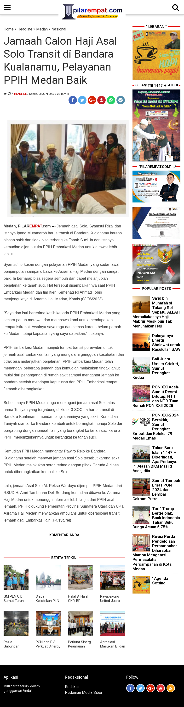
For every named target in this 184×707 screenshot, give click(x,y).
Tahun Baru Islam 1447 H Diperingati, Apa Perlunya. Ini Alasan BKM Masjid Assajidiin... (154, 459)
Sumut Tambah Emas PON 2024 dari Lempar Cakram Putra (156, 489)
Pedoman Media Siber (83, 692)
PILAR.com (34, 226)
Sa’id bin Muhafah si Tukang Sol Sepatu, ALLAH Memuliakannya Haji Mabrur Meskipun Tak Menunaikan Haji (156, 312)
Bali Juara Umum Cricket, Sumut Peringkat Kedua (155, 368)
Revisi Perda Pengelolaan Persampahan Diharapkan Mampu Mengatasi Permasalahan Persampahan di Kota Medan (155, 552)
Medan (42, 29)
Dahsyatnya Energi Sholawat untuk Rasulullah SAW (166, 342)
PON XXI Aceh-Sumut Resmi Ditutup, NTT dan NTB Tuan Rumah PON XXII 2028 (155, 396)
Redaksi (72, 686)
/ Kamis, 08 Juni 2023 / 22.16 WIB (48, 93)
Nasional (59, 29)
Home (9, 29)
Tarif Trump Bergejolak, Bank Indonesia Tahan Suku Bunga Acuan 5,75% (156, 517)
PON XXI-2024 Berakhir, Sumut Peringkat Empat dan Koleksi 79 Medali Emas (155, 426)
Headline (24, 29)
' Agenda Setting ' (160, 580)
